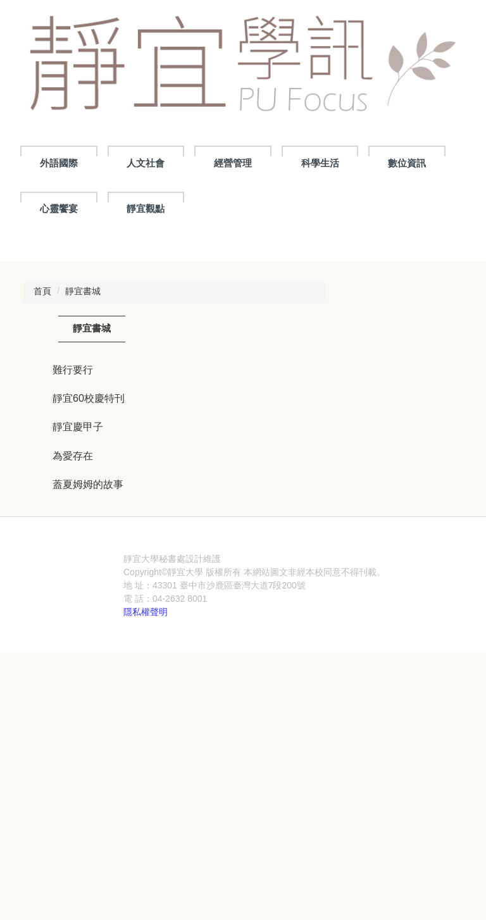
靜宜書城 (83, 488)
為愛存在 (73, 652)
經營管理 (233, 163)
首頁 (42, 488)
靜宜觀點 (146, 208)
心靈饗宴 (59, 208)
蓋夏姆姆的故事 (88, 681)
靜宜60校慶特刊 (89, 594)
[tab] (213, 426)
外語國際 (59, 163)
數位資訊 (407, 163)
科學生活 (320, 163)
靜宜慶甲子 (78, 624)
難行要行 (73, 566)
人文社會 (146, 163)
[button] (31, 333)
